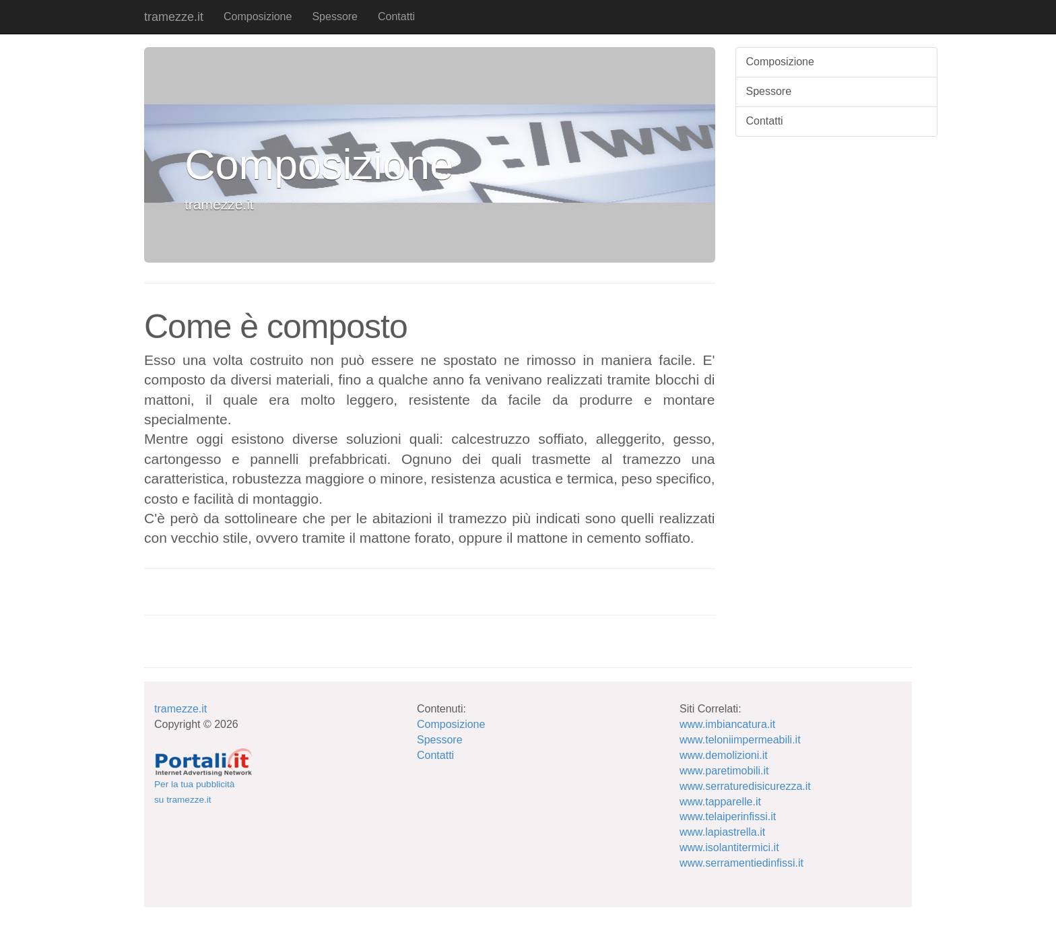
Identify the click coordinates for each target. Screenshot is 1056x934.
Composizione (258, 16)
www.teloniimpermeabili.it (740, 739)
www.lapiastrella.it (722, 832)
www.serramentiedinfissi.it (741, 863)
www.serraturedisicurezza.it (745, 786)
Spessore (335, 16)
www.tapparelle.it (720, 801)
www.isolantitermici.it (729, 847)
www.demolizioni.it (724, 755)
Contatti (396, 16)
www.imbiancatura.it (727, 724)
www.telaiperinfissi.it (728, 816)
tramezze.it (173, 17)
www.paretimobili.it (724, 770)
